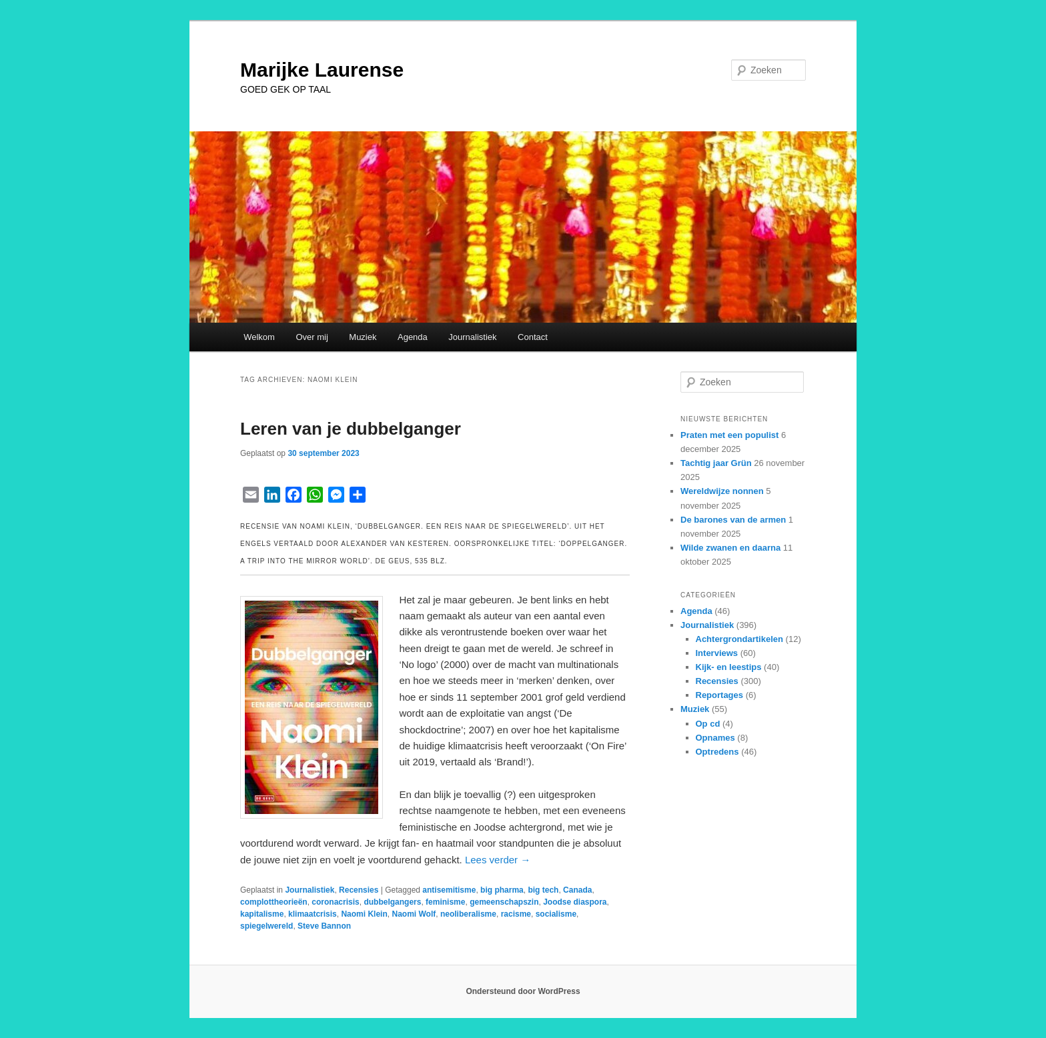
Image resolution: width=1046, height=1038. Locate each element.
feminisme (445, 902)
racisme (516, 914)
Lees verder (497, 859)
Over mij (312, 337)
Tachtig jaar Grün (716, 463)
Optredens (717, 752)
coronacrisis (335, 902)
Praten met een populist (729, 435)
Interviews (717, 653)
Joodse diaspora (574, 902)
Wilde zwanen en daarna (730, 548)
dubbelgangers (392, 902)
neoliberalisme (468, 914)
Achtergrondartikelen (739, 639)
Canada (577, 890)
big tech (543, 890)
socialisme (556, 914)
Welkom (259, 337)
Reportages (720, 695)
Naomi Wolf (414, 914)
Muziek (362, 337)
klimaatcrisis (312, 914)
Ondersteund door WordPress (523, 991)
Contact (533, 337)
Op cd (708, 724)
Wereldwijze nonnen (722, 491)
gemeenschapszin (504, 902)
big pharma (502, 890)
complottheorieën (274, 902)
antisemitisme (449, 890)
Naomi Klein (364, 914)
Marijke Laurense (322, 70)
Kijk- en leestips (729, 667)
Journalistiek (472, 337)
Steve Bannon (324, 926)
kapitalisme (262, 914)
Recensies (358, 890)
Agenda (413, 337)
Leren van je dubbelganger (350, 429)
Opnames (715, 738)
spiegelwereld (266, 926)
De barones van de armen (733, 520)
